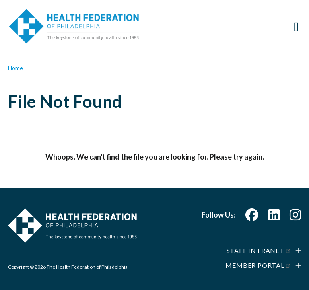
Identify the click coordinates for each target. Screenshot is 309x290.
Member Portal (258, 265)
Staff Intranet (259, 250)
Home (15, 67)
